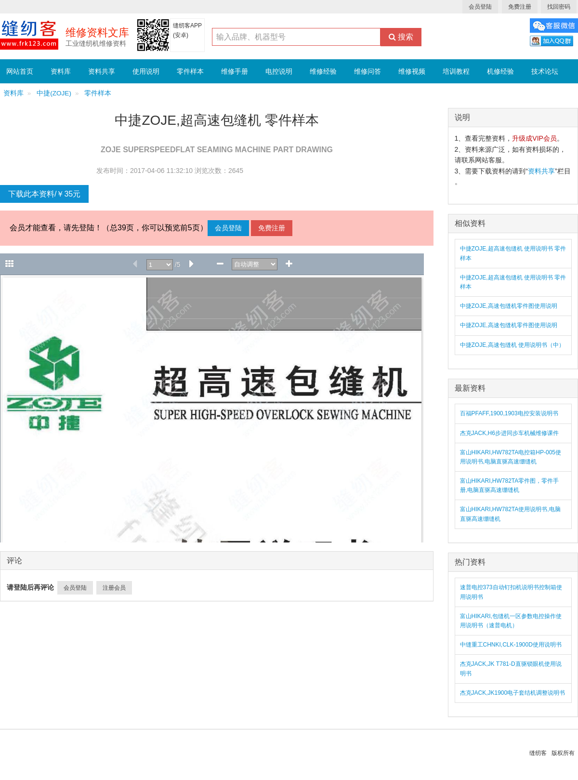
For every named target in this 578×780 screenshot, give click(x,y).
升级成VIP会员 (534, 138)
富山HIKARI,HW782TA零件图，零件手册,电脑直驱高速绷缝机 (509, 485)
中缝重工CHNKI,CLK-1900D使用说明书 (511, 644)
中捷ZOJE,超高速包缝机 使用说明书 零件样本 (513, 253)
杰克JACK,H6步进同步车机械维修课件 (509, 433)
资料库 (61, 71)
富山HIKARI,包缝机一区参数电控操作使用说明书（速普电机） (511, 621)
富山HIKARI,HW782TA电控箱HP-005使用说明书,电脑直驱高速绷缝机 (511, 457)
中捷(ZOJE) (54, 93)
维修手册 (234, 71)
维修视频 (411, 71)
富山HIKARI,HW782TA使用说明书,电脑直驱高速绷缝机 (510, 514)
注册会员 (114, 587)
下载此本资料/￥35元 (44, 194)
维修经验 (323, 71)
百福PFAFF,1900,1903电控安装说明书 (509, 413)
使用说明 (145, 71)
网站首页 (19, 71)
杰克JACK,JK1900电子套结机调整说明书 (512, 692)
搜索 (401, 36)
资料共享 (101, 71)
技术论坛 (544, 71)
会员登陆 (480, 6)
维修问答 (367, 71)
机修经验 (500, 71)
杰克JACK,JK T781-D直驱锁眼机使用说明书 (511, 668)
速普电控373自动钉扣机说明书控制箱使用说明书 (511, 592)
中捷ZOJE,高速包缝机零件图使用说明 (508, 306)
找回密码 (558, 6)
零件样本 (190, 71)
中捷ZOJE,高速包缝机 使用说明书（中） (512, 345)
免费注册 (519, 6)
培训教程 (456, 71)
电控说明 (278, 71)
